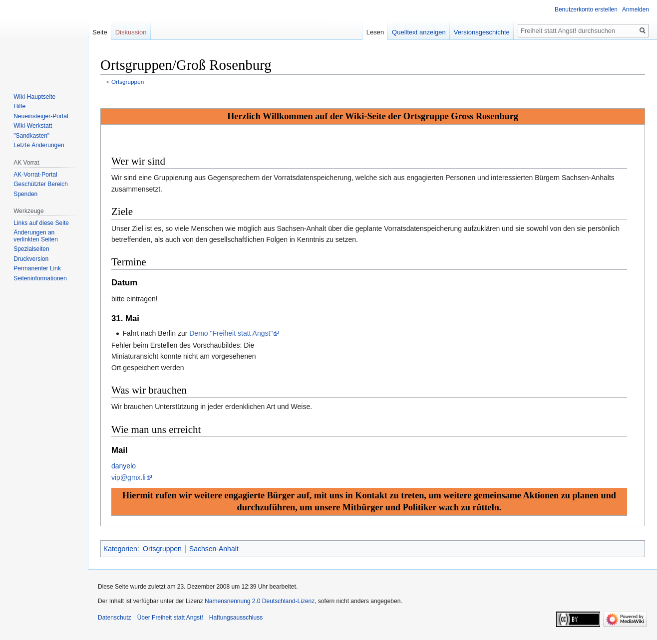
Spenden (25, 194)
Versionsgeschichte (482, 32)
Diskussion (131, 32)
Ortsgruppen (127, 81)
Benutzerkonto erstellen (586, 9)
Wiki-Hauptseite (34, 96)
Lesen (375, 32)
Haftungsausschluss (236, 617)
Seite (99, 32)
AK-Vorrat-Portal (35, 174)
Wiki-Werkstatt (32, 125)
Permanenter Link (37, 268)
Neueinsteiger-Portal (40, 116)
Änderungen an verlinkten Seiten (35, 236)
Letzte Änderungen (38, 145)
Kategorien (120, 549)
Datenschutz (114, 617)
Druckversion (30, 258)
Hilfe (19, 106)
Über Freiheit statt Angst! (170, 617)
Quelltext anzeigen (419, 32)
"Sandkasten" (31, 135)
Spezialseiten (31, 248)
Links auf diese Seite (41, 222)
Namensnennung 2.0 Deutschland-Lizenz (260, 601)
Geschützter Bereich (40, 184)
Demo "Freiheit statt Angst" (231, 333)
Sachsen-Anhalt (214, 549)
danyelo (123, 466)
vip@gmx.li (128, 477)
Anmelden (635, 9)
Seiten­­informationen (40, 278)
